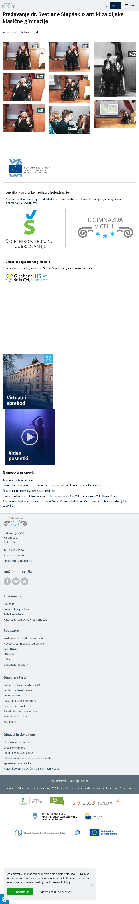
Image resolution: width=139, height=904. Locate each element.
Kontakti (9, 604)
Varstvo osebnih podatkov (80, 788)
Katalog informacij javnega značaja (26, 619)
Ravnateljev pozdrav (16, 609)
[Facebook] (7, 581)
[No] (91, 884)
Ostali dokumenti (14, 747)
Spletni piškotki (128, 788)
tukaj (67, 882)
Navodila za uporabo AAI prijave (24, 643)
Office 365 (9, 659)
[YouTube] (24, 581)
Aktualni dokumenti (16, 742)
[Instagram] (16, 581)
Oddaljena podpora (16, 664)
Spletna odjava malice (17, 763)
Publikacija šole (13, 614)
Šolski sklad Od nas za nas (20, 711)
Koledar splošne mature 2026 (22, 685)
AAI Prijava (10, 649)
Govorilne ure (12, 695)
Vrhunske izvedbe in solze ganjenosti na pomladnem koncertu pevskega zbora (52, 485)
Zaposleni (10, 721)
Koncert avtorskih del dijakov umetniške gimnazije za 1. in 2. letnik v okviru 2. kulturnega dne (61, 496)
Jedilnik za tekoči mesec (18, 690)
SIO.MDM (9, 654)
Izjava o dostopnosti (107, 788)
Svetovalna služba (15, 716)
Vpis (114, 5)
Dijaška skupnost (14, 706)
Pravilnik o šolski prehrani (20, 700)
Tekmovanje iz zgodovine (18, 480)
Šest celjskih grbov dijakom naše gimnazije (29, 490)
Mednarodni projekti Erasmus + (23, 638)
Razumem (22, 892)
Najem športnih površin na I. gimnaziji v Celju (32, 768)
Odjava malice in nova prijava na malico (28, 758)
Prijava (60, 788)
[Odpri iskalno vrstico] (105, 5)
